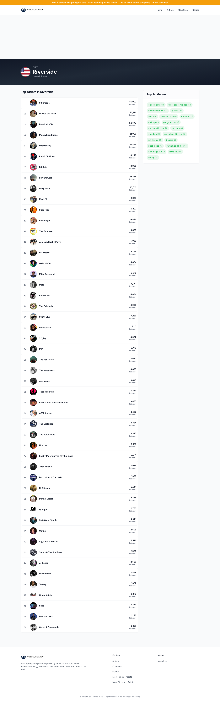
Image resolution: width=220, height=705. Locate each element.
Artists (170, 10)
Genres (195, 10)
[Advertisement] (110, 36)
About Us (162, 661)
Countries (183, 10)
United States (40, 76)
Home (159, 10)
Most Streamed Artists (123, 682)
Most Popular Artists (122, 677)
